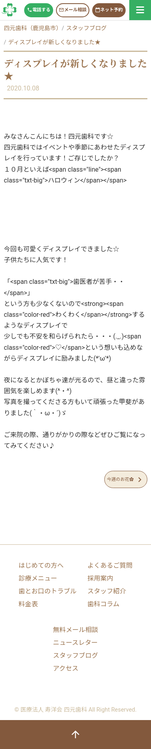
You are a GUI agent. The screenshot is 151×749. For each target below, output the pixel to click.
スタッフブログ (9, 10)
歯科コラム (103, 604)
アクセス (65, 668)
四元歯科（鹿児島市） (33, 28)
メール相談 (73, 9)
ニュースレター (75, 642)
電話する (38, 9)
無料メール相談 (75, 630)
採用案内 (100, 578)
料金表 (28, 604)
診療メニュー (38, 578)
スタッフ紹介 (106, 591)
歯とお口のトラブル (48, 591)
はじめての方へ (41, 565)
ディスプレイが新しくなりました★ (54, 42)
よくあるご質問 (109, 565)
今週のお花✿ (126, 479)
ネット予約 (109, 9)
